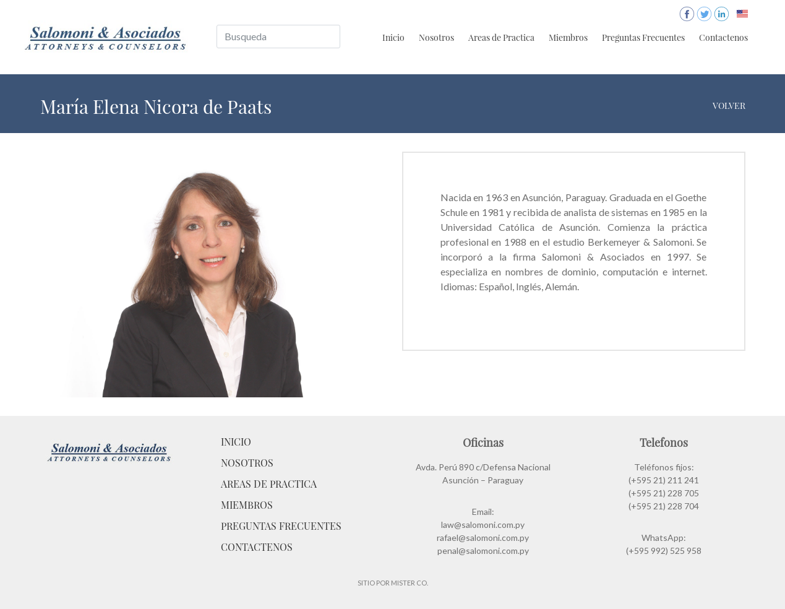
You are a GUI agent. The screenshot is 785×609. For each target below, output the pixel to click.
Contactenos (723, 37)
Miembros (568, 37)
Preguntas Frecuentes (643, 37)
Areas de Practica (501, 37)
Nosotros (436, 37)
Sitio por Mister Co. (393, 583)
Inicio (393, 37)
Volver (729, 105)
